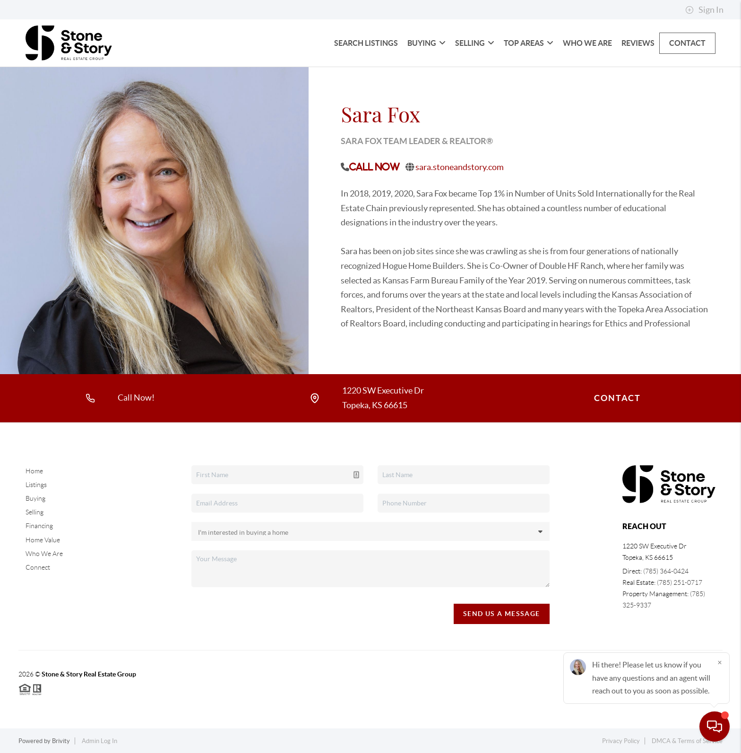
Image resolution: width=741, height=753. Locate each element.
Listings (36, 484)
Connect (38, 567)
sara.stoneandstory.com (459, 167)
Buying (426, 43)
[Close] (720, 662)
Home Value (43, 540)
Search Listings (366, 43)
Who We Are (587, 43)
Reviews (638, 43)
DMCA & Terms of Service (687, 740)
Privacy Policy (621, 740)
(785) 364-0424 (666, 571)
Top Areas (528, 43)
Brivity (61, 740)
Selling (474, 43)
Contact (687, 43)
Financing (39, 526)
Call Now (374, 167)
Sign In (704, 10)
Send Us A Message (501, 613)
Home (34, 471)
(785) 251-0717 (679, 582)
